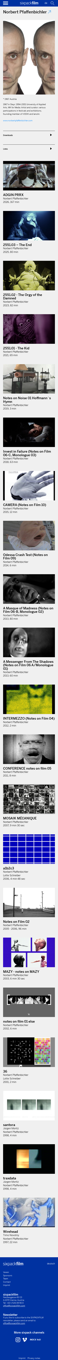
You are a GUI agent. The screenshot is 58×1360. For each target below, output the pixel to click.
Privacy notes (34, 1358)
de (46, 3)
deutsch (51, 1263)
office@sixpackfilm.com (14, 1305)
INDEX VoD (35, 1339)
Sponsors (7, 1275)
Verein (6, 1272)
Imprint (6, 1285)
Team (5, 1278)
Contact (7, 1282)
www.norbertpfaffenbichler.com (17, 120)
